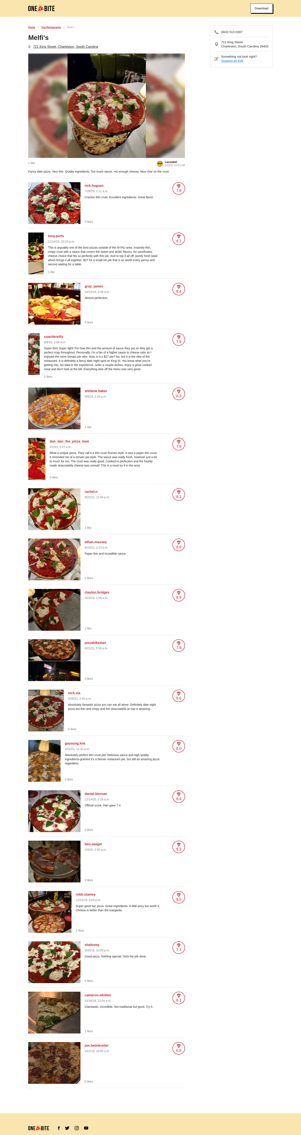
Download (261, 8)
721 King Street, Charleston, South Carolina (65, 46)
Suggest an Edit (232, 60)
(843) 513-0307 (232, 32)
